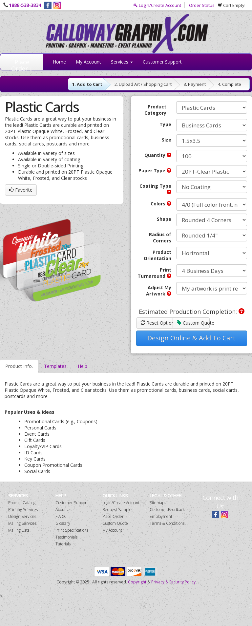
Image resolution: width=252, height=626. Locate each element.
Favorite (20, 190)
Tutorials (63, 544)
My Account (88, 62)
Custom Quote (193, 323)
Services (122, 62)
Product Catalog (21, 502)
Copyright (137, 582)
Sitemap (157, 502)
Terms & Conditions (167, 523)
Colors (161, 203)
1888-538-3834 (25, 5)
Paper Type (154, 170)
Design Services (22, 516)
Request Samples (117, 509)
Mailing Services (22, 523)
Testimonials (66, 537)
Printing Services (23, 509)
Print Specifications (71, 530)
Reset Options (156, 323)
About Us (63, 509)
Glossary (62, 523)
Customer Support (162, 62)
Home (59, 62)
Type (165, 124)
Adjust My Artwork (158, 290)
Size (166, 140)
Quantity (157, 155)
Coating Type (155, 188)
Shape (164, 219)
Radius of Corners (160, 237)
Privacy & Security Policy (173, 582)
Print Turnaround (154, 273)
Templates (55, 366)
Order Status (202, 5)
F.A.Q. (60, 516)
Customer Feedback (167, 509)
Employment (161, 516)
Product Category (155, 110)
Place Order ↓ (21, 64)
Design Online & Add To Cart (191, 337)
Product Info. (19, 366)
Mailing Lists (18, 530)
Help (82, 366)
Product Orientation (157, 255)
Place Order (113, 516)
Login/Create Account (157, 5)
